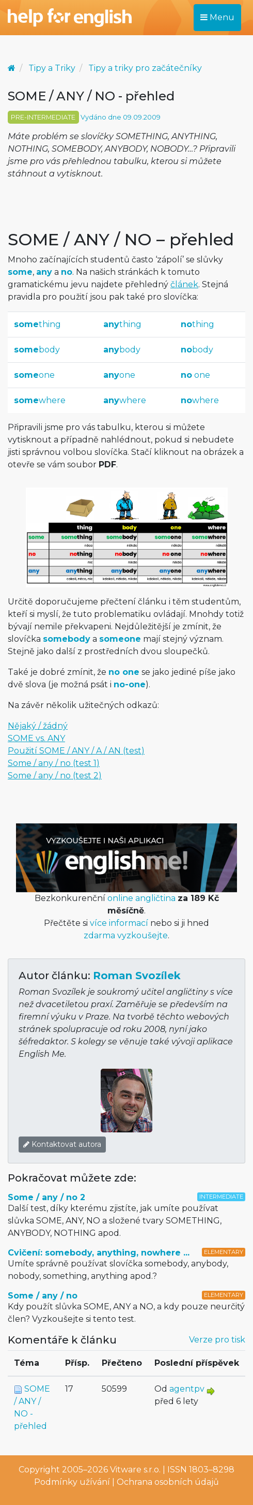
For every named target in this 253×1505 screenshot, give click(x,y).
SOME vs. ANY (36, 738)
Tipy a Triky (51, 68)
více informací (119, 923)
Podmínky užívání (72, 1482)
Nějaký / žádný (38, 726)
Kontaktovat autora (62, 1144)
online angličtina (141, 898)
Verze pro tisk (217, 1340)
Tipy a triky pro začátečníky (145, 68)
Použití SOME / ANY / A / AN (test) (76, 751)
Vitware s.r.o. (135, 1469)
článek (184, 284)
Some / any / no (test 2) (55, 775)
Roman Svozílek (137, 975)
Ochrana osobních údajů (168, 1482)
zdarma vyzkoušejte (126, 935)
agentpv (186, 1389)
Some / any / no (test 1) (54, 763)
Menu (217, 17)
